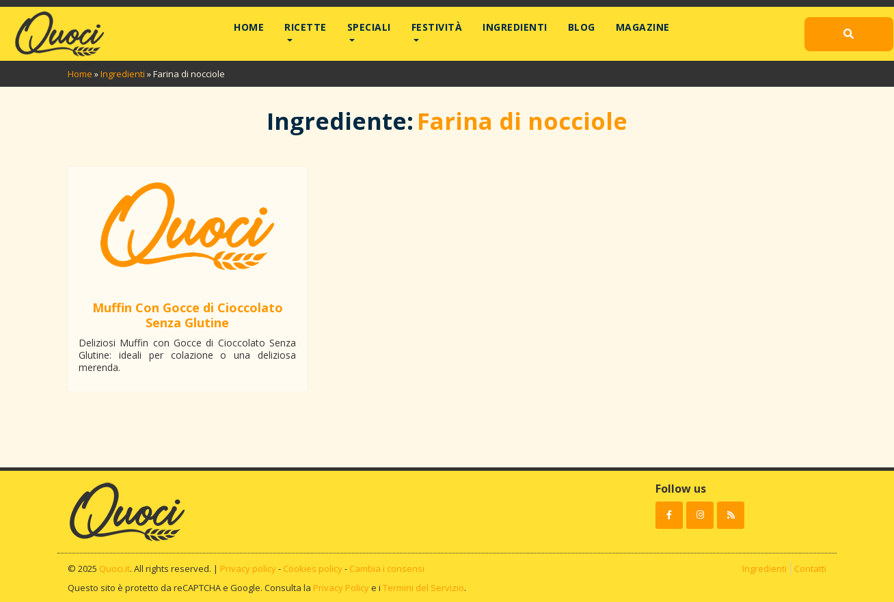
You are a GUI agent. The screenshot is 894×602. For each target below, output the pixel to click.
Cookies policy (312, 568)
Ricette (305, 26)
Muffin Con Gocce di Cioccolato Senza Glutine (187, 315)
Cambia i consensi (386, 568)
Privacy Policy (341, 588)
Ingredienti (515, 26)
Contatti (810, 568)
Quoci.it (114, 568)
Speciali (369, 26)
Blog (581, 26)
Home (249, 26)
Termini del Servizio (423, 588)
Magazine (643, 26)
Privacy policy (248, 568)
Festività (437, 26)
